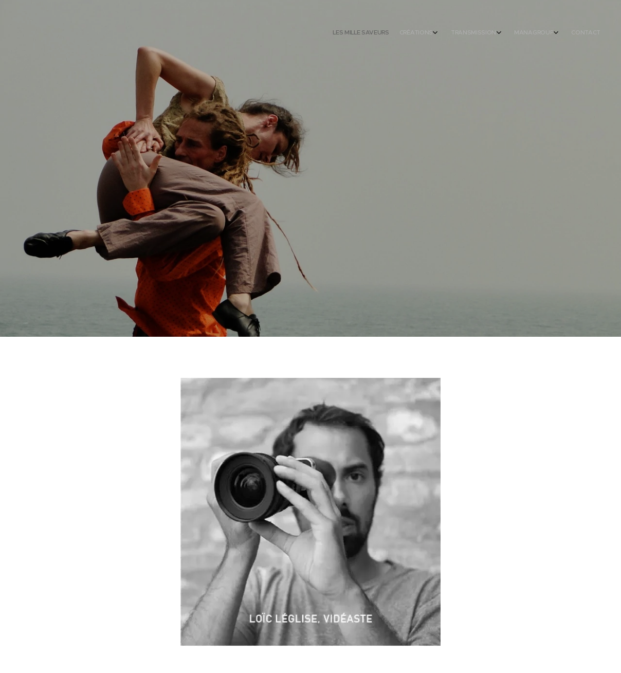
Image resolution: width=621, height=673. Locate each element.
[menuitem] (537, 33)
